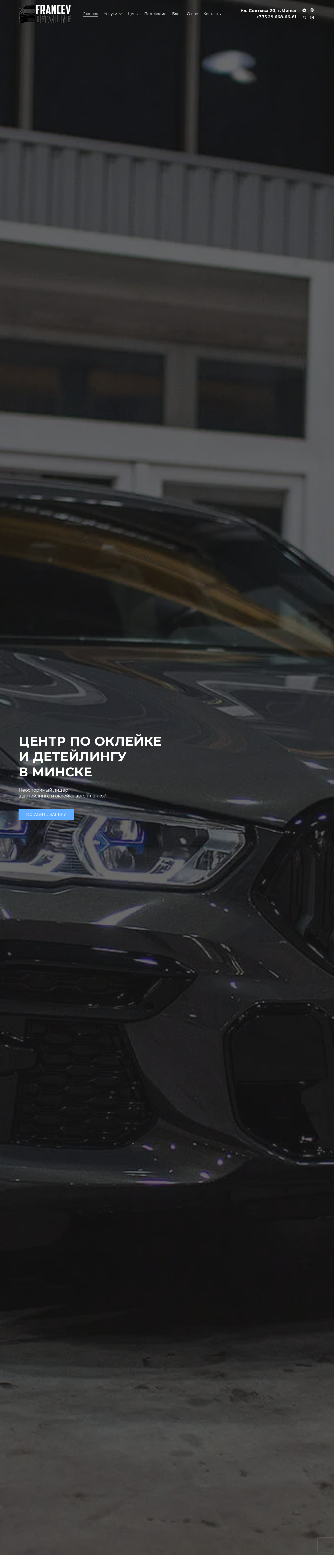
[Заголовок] (304, 10)
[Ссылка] (45, 14)
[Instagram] (311, 17)
